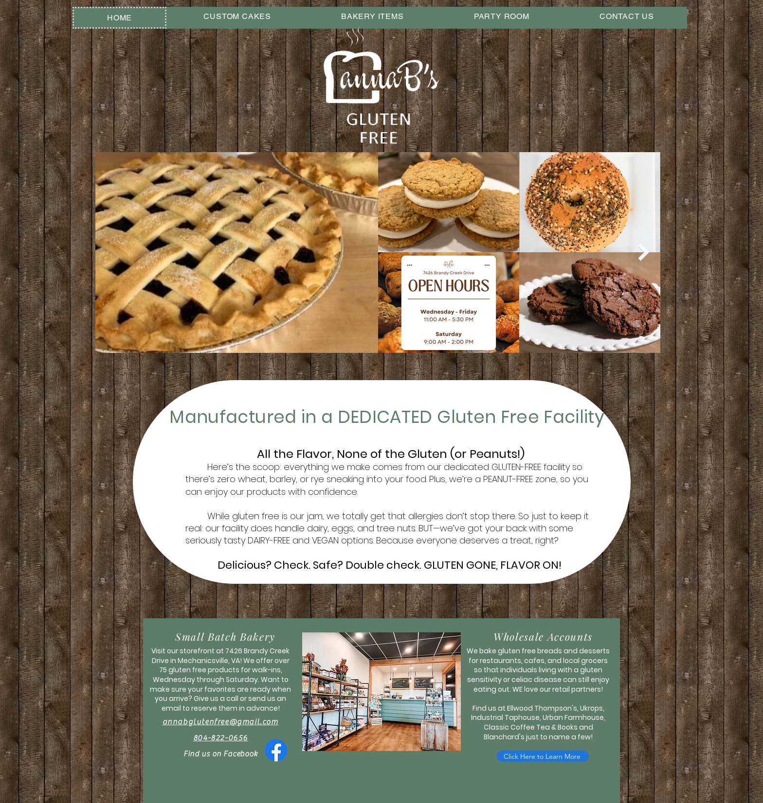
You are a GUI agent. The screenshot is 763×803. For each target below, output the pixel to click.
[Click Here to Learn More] (543, 756)
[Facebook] (276, 750)
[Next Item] (643, 252)
